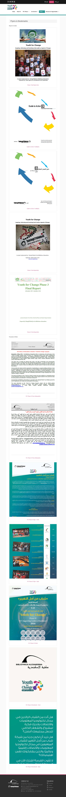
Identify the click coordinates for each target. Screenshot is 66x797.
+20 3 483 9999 (29, 791)
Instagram (51, 787)
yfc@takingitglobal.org (26, 788)
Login (46, 1)
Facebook (51, 783)
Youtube (50, 789)
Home (13, 11)
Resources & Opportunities (52, 11)
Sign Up (51, 1)
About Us (19, 11)
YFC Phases (26, 11)
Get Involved (34, 11)
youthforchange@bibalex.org (32, 786)
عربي (57, 1)
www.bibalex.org (29, 789)
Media (42, 11)
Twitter (50, 785)
